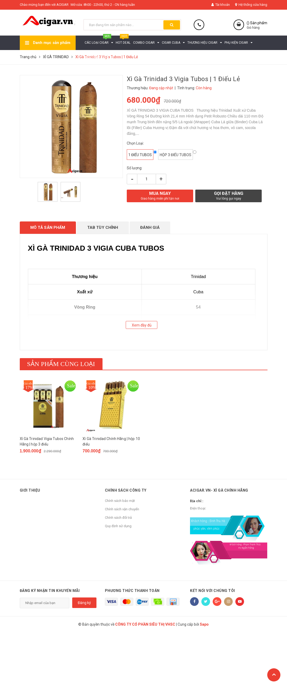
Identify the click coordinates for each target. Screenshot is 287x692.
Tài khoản (220, 5)
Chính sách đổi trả (118, 518)
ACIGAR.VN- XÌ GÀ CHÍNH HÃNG (219, 490)
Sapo (204, 624)
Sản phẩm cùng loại (61, 363)
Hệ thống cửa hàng (251, 5)
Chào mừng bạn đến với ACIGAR (44, 5)
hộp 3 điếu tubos (175, 155)
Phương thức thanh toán (132, 591)
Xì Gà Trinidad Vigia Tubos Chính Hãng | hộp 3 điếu (47, 441)
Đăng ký (84, 603)
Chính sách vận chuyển (122, 509)
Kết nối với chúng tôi (212, 591)
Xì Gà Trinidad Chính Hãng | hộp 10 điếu (111, 441)
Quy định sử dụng (118, 526)
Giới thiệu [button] (30, 490)
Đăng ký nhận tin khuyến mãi (50, 591)
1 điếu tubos (140, 155)
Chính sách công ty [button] (126, 490)
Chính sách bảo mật (120, 501)
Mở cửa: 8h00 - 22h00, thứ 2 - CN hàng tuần (103, 5)
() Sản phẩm (257, 25)
